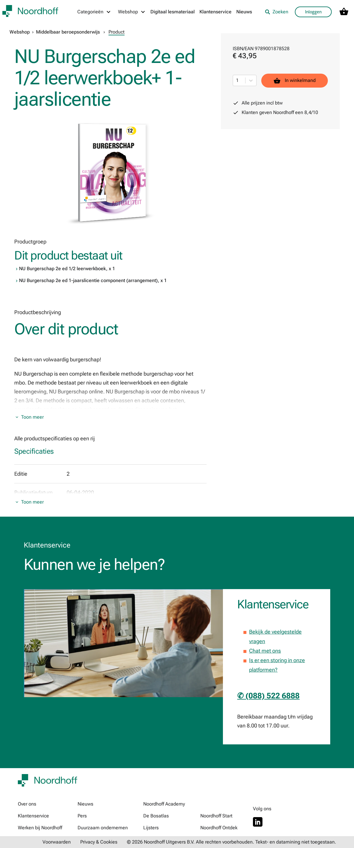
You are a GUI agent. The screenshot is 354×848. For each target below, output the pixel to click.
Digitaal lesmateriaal (172, 12)
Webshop (20, 32)
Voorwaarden (57, 842)
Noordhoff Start (216, 816)
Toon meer (32, 417)
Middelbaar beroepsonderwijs (68, 32)
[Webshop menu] (132, 12)
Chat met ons (265, 651)
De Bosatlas (156, 816)
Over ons (27, 804)
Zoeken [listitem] (276, 12)
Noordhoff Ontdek (218, 827)
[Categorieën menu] (94, 12)
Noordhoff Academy (164, 804)
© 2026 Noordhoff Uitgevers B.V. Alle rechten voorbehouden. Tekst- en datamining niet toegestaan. (231, 842)
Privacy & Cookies (98, 842)
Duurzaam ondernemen (103, 827)
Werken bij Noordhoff (40, 827)
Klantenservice (215, 12)
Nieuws (244, 12)
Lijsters (151, 827)
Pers (82, 816)
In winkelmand (294, 80)
